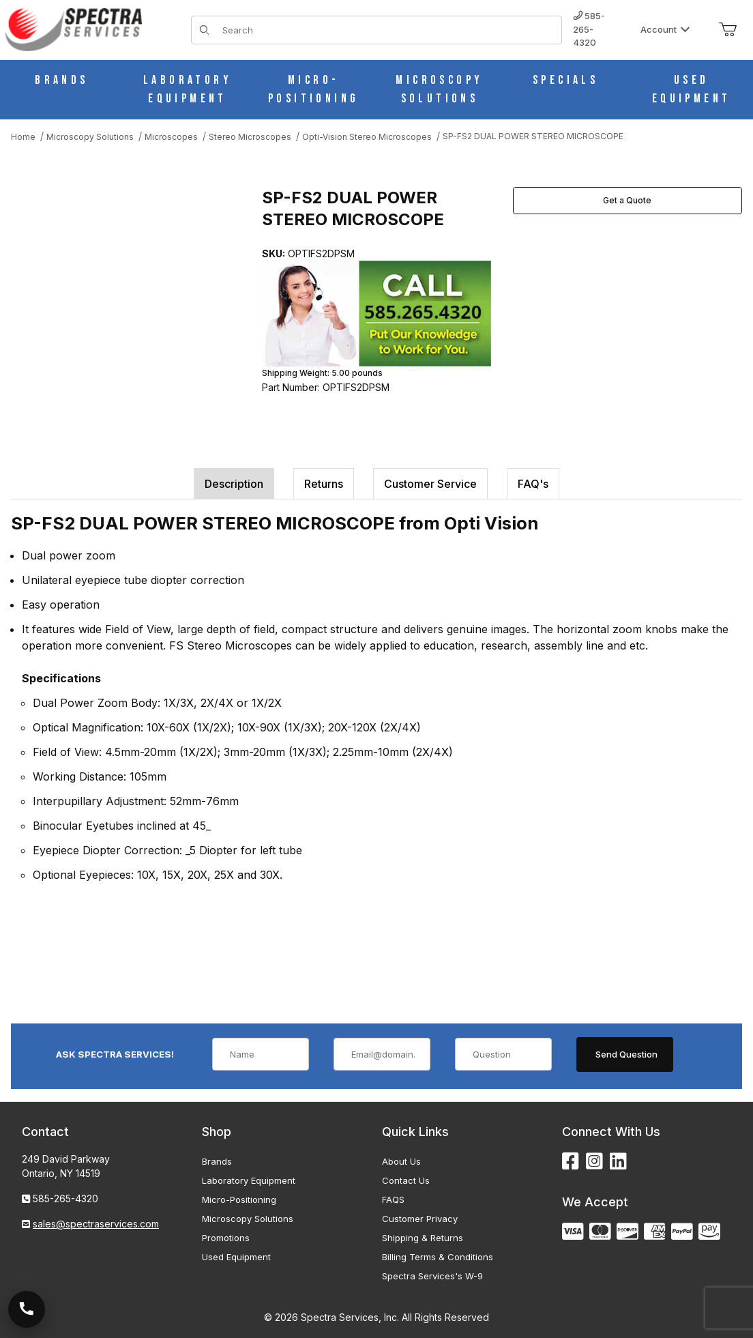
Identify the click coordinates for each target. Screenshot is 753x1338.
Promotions (226, 1237)
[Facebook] (570, 1162)
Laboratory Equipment (248, 1180)
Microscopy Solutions (247, 1218)
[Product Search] (387, 30)
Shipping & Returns (422, 1237)
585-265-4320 (589, 29)
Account (665, 29)
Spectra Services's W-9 (432, 1275)
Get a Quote (627, 200)
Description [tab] (234, 484)
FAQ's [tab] (533, 484)
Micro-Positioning (239, 1199)
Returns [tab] (323, 484)
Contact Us (406, 1180)
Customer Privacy (420, 1218)
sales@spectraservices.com (96, 1224)
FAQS (393, 1199)
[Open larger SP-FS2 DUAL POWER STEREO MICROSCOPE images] (132, 295)
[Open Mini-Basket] (728, 30)
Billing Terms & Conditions (437, 1256)
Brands (217, 1161)
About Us (401, 1161)
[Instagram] (594, 1162)
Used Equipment (236, 1256)
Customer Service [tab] (430, 484)
